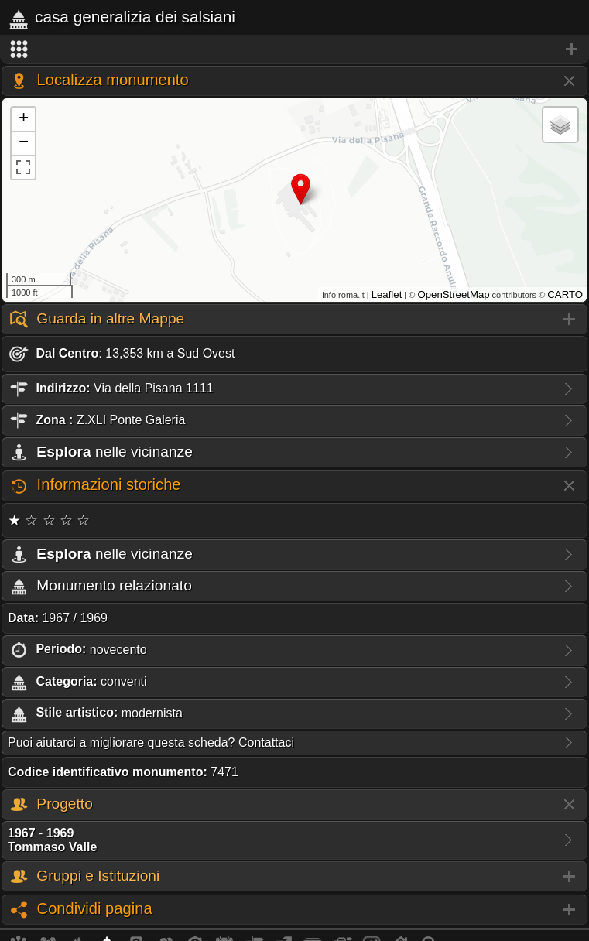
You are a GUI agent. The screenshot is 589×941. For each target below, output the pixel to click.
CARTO (565, 294)
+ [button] (24, 119)
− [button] (24, 143)
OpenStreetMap (453, 294)
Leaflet (387, 294)
